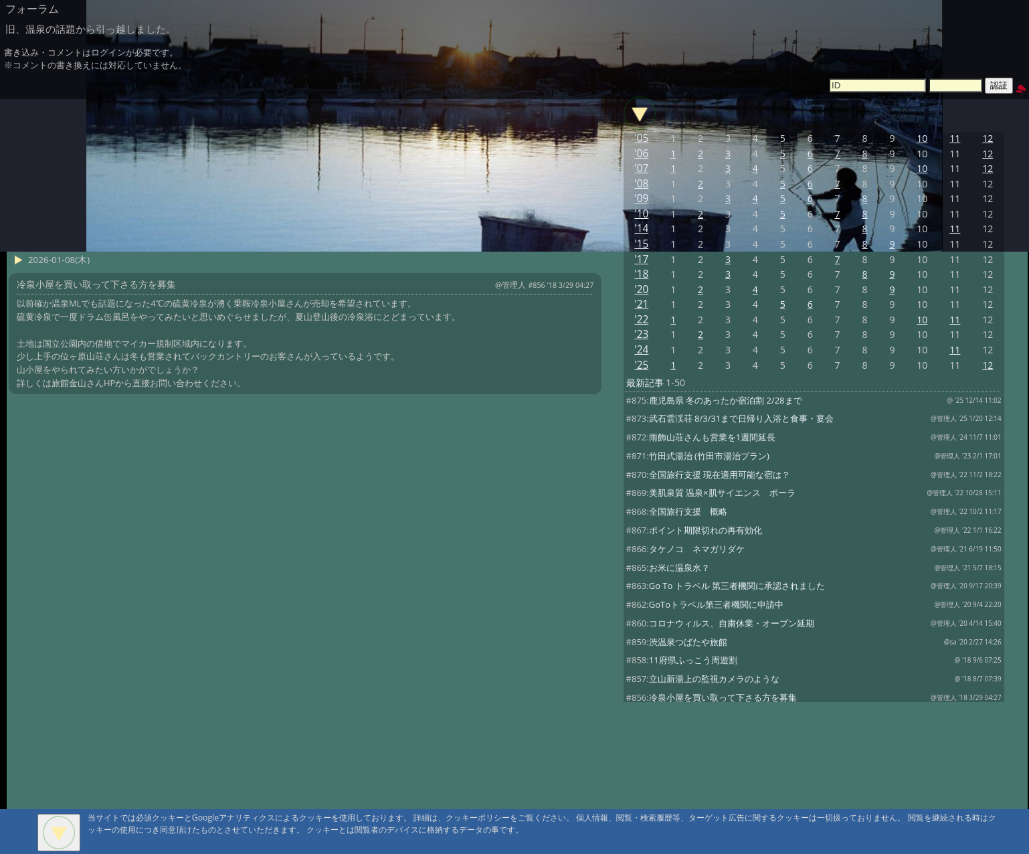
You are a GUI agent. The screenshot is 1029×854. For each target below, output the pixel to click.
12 (987, 138)
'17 (641, 259)
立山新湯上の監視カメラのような (714, 679)
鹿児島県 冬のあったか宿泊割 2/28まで (725, 400)
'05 (641, 138)
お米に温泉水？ (679, 568)
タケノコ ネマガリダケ (697, 549)
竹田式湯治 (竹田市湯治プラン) (709, 456)
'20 (641, 289)
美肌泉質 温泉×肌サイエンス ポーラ (722, 493)
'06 (641, 154)
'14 (641, 229)
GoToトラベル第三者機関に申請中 (716, 604)
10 (922, 138)
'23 (641, 334)
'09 (641, 198)
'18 (641, 274)
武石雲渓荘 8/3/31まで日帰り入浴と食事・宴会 (741, 418)
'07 (641, 168)
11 (954, 138)
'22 (641, 320)
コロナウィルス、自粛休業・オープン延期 (731, 623)
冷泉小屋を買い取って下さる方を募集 (723, 697)
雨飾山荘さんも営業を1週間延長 (712, 437)
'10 (641, 214)
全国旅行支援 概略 (688, 511)
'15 (641, 244)
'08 (641, 184)
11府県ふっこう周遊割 (693, 660)
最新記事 (645, 382)
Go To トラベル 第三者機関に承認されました (737, 586)
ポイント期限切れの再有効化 (705, 530)
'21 (641, 304)
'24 (641, 350)
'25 (641, 365)
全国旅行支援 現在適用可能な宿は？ (719, 474)
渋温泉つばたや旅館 (688, 642)
